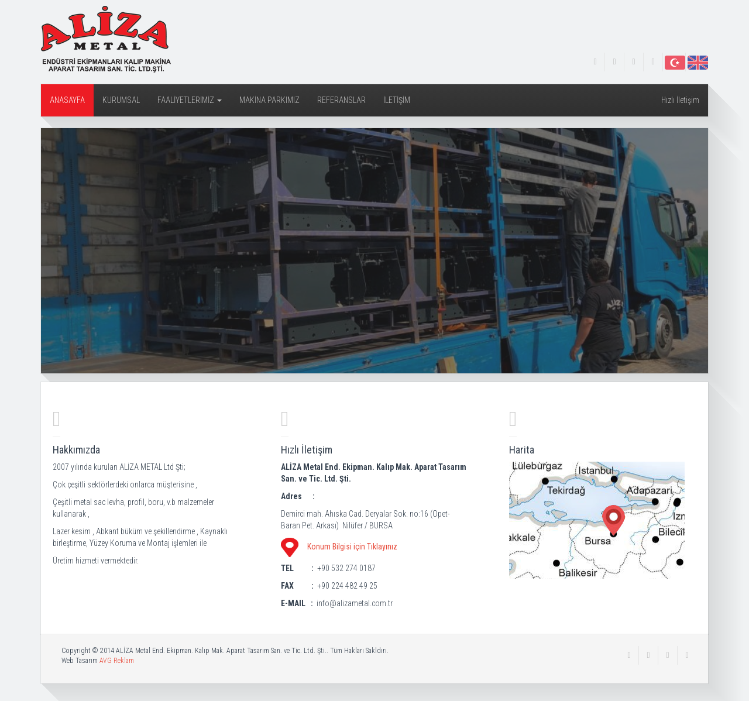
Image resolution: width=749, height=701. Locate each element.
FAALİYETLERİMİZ (189, 100)
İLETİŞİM (396, 100)
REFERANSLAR (341, 100)
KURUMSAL (121, 100)
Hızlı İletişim (680, 100)
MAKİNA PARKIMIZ (269, 100)
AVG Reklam (116, 661)
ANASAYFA (67, 100)
